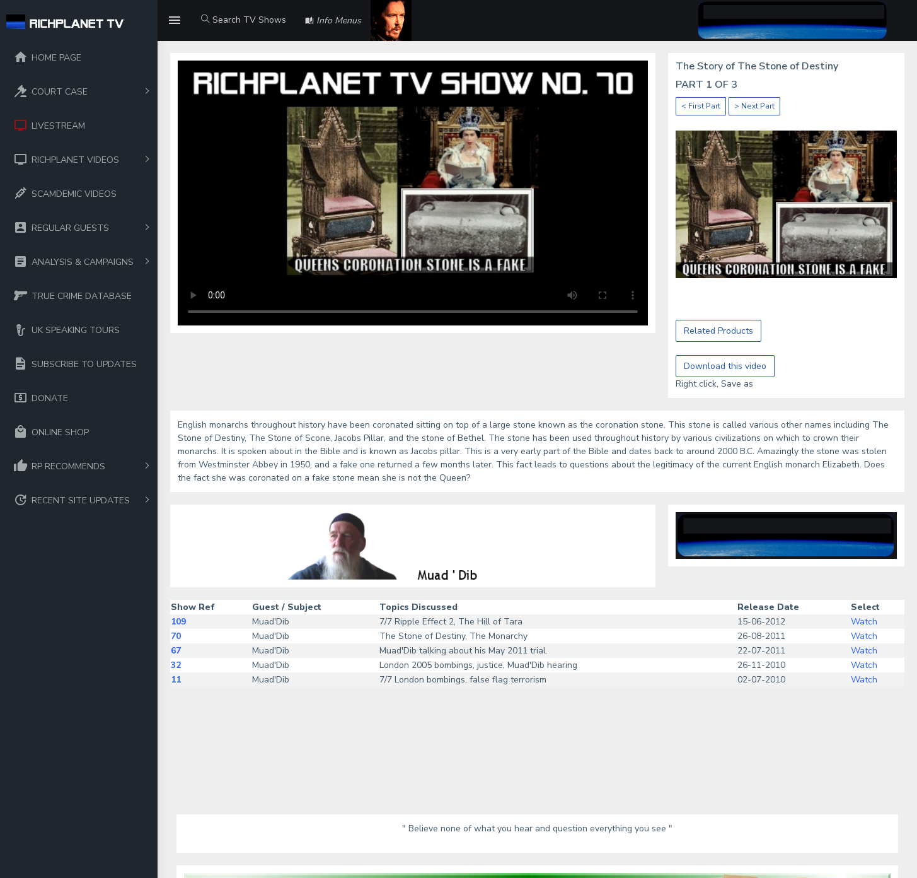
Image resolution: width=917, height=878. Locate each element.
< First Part (700, 106)
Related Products (718, 331)
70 (176, 636)
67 (176, 651)
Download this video (725, 366)
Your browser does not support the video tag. (413, 193)
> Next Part (754, 106)
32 (176, 665)
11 (176, 680)
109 (178, 622)
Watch (864, 622)
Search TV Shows (243, 20)
